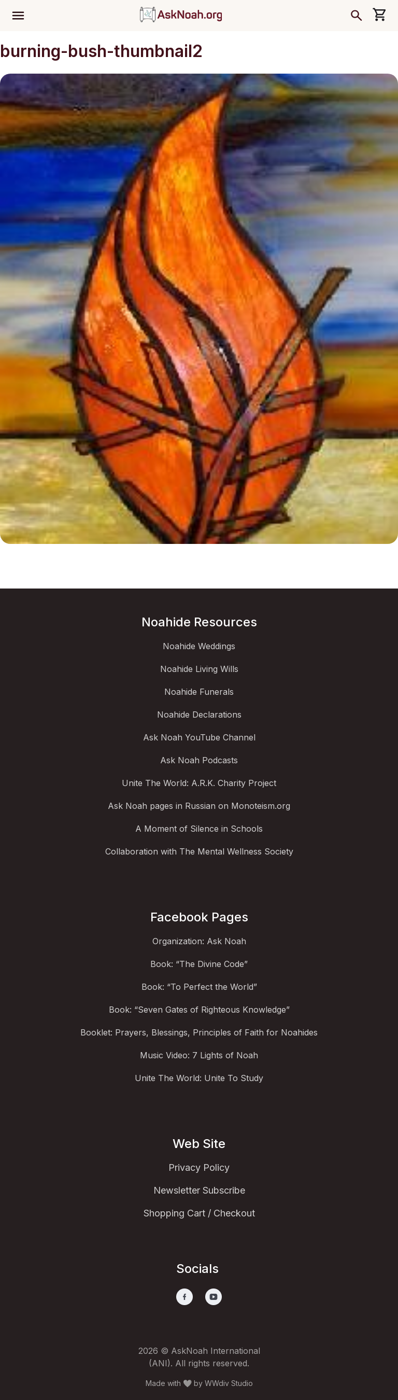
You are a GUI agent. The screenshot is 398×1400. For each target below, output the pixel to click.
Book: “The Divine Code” (199, 964)
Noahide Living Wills (199, 669)
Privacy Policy (199, 1167)
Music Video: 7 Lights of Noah (199, 1055)
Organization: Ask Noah (199, 941)
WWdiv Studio (229, 1383)
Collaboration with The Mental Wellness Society (199, 851)
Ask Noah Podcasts (199, 760)
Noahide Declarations (199, 714)
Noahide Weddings (199, 646)
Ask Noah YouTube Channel (199, 737)
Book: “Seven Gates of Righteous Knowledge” (199, 1009)
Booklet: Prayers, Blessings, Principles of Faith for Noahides (199, 1032)
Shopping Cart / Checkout (199, 1213)
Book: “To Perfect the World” (199, 987)
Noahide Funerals (199, 692)
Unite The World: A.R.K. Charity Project (199, 783)
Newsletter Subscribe (199, 1190)
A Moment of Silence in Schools (199, 828)
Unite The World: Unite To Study (199, 1078)
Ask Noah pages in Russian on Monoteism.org (199, 806)
